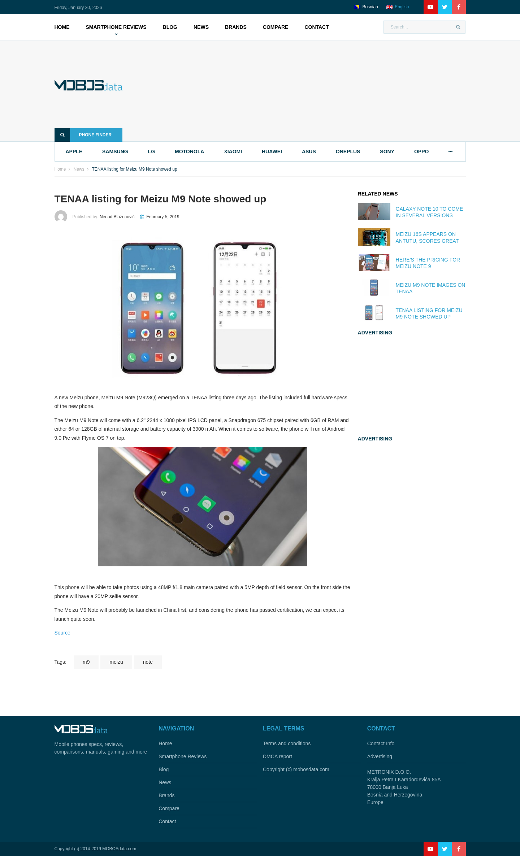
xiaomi (233, 151)
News (201, 27)
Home (62, 27)
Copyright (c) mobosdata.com (296, 769)
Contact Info (381, 743)
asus (309, 151)
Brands (236, 27)
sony (387, 151)
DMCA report (277, 756)
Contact (316, 27)
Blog (170, 27)
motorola (189, 151)
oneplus (348, 151)
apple (74, 151)
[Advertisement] (305, 90)
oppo (421, 151)
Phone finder (83, 135)
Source (62, 633)
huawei (272, 151)
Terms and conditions (287, 743)
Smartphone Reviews (116, 27)
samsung (115, 151)
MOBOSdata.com (119, 848)
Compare (276, 27)
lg (151, 151)
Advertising (379, 756)
